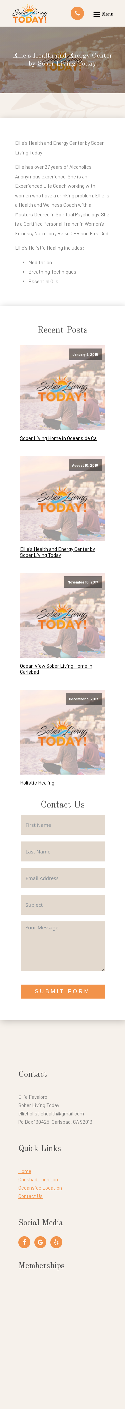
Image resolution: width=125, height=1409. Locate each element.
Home (24, 1171)
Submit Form (62, 991)
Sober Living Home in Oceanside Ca (58, 438)
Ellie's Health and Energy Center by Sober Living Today (57, 552)
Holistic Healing (37, 783)
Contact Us (30, 1196)
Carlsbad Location (38, 1179)
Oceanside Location (40, 1188)
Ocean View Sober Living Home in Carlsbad (56, 669)
